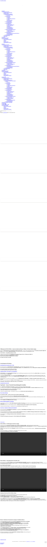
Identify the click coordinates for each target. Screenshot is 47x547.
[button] (7, 365)
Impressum (33, 541)
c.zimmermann (5, 112)
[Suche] (0, 111)
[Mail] (46, 542)
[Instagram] (45, 542)
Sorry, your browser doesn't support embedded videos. (23, 444)
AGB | (31, 541)
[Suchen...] (7, 110)
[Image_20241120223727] (24, 171)
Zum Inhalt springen (3, 0)
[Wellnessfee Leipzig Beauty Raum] (24, 200)
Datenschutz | (28, 541)
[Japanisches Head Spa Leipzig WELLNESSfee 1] (24, 259)
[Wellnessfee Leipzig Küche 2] (24, 288)
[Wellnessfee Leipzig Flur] (24, 347)
